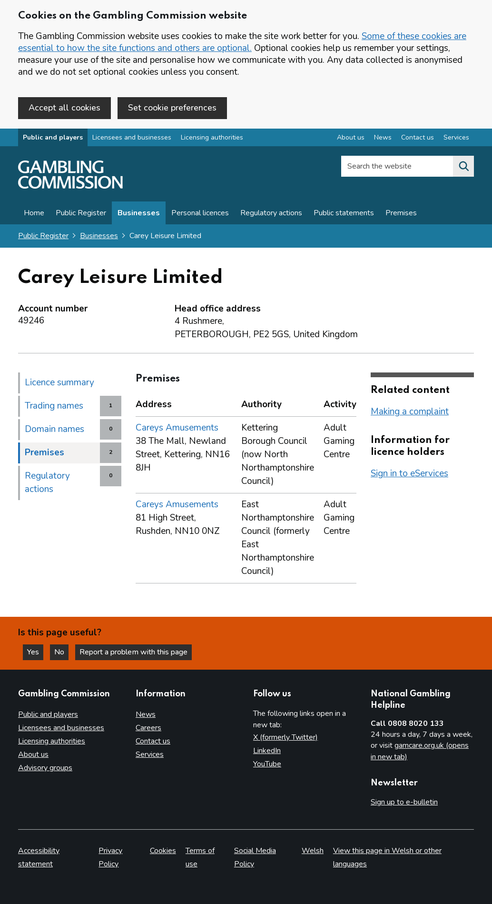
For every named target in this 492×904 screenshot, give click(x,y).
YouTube (267, 764)
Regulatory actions (271, 213)
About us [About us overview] (350, 137)
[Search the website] (463, 166)
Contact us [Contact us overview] (417, 137)
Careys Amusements (177, 428)
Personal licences (200, 213)
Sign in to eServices (409, 473)
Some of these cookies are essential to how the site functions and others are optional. (242, 42)
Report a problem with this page (133, 652)
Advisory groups (45, 768)
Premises (401, 213)
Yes (35, 652)
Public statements (344, 213)
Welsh (313, 850)
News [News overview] (383, 137)
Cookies (163, 850)
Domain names (54, 429)
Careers (148, 728)
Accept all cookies (64, 107)
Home (34, 213)
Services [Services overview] (456, 137)
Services (150, 754)
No (61, 652)
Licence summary (59, 382)
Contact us (153, 741)
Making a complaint (410, 411)
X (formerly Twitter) (285, 737)
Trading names (54, 406)
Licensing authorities (212, 137)
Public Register (81, 213)
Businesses (139, 213)
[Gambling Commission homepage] (70, 186)
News (146, 714)
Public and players (53, 137)
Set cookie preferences (172, 107)
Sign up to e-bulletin (404, 802)
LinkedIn (267, 750)
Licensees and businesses (131, 137)
